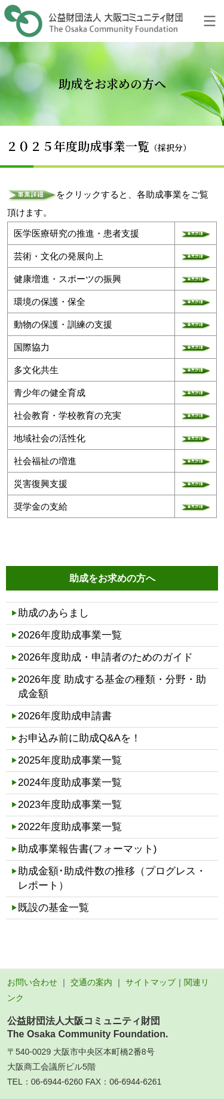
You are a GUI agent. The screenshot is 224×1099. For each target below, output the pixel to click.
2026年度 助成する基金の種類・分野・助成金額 (112, 687)
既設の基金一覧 (53, 907)
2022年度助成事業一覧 (70, 826)
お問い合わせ (32, 982)
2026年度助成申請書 (65, 716)
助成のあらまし (53, 613)
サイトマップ (150, 982)
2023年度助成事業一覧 (70, 804)
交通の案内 (91, 982)
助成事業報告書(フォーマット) (87, 849)
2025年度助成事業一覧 (70, 760)
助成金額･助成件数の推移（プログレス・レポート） (112, 878)
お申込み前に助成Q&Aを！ (79, 738)
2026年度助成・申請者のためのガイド (105, 657)
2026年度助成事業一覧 (70, 635)
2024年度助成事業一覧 (70, 782)
